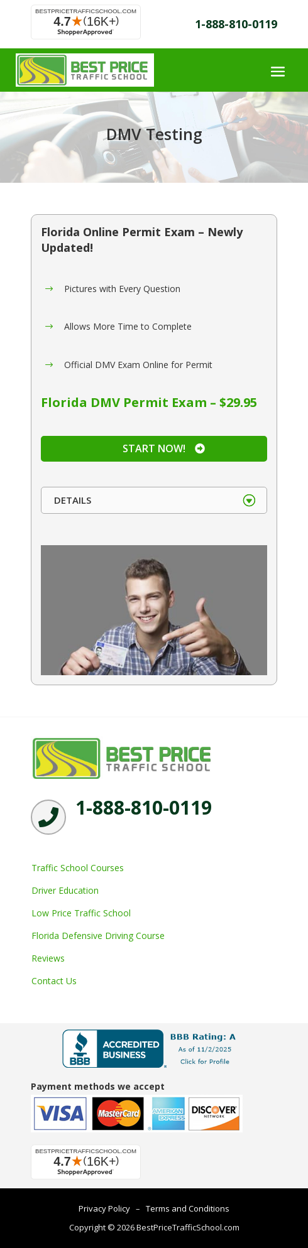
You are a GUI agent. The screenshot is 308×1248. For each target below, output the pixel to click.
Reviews (48, 958)
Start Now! (154, 448)
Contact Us (54, 981)
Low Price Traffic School (81, 913)
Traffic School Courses (77, 868)
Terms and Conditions (187, 1208)
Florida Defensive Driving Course (98, 935)
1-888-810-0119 (236, 23)
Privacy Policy (104, 1208)
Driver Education (65, 890)
